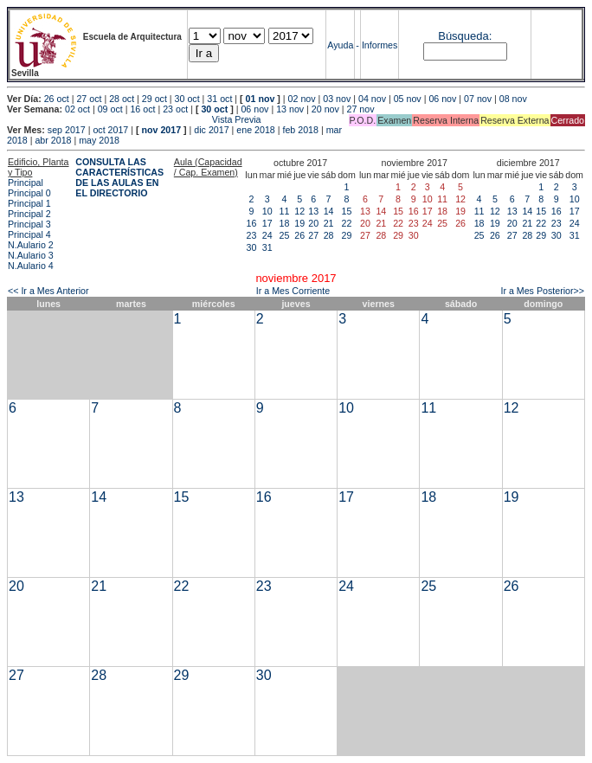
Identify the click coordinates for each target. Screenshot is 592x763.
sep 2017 (67, 130)
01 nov (260, 98)
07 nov (478, 98)
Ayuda (340, 45)
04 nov (372, 98)
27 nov (361, 109)
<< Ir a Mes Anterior (48, 290)
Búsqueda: (465, 35)
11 (285, 211)
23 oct (175, 109)
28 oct (121, 98)
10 (267, 211)
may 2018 (99, 140)
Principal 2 (29, 213)
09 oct (110, 109)
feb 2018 (300, 130)
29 (347, 235)
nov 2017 (161, 130)
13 (313, 211)
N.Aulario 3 (31, 255)
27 (313, 235)
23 (252, 235)
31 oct (219, 98)
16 (252, 223)
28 (329, 235)
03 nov (337, 98)
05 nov (407, 98)
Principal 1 (29, 203)
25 (285, 235)
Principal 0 (29, 193)
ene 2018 (255, 130)
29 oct (154, 98)
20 (313, 223)
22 (347, 223)
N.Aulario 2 (31, 245)
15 (347, 211)
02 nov (302, 98)
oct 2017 (110, 130)
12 (299, 211)
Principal (25, 182)
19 (299, 223)
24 (267, 235)
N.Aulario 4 (31, 265)
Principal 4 (29, 234)
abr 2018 (53, 140)
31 (267, 247)
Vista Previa (134, 119)
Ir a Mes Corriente (293, 290)
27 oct (88, 98)
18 (285, 223)
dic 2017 (211, 130)
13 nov (290, 109)
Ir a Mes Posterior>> (542, 290)
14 (329, 211)
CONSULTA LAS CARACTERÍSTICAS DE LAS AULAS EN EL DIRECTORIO (119, 177)
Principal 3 (29, 224)
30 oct (187, 98)
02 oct (77, 109)
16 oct (142, 109)
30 (252, 247)
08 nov (513, 98)
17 (267, 223)
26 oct (56, 98)
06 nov (442, 98)
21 (329, 223)
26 (299, 235)
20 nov (325, 109)
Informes (379, 45)
